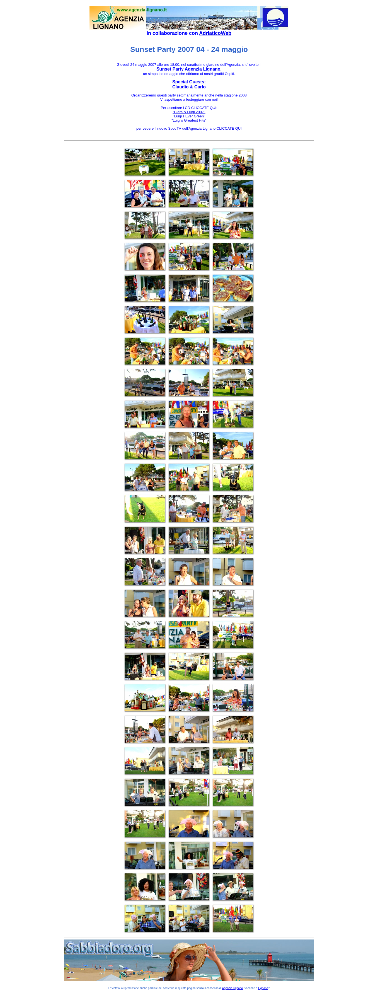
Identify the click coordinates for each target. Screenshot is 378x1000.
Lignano (263, 988)
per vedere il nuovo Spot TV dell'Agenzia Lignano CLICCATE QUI (189, 128)
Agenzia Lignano (232, 988)
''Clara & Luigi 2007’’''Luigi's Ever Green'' (189, 114)
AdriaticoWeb (215, 33)
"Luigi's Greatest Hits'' (189, 120)
